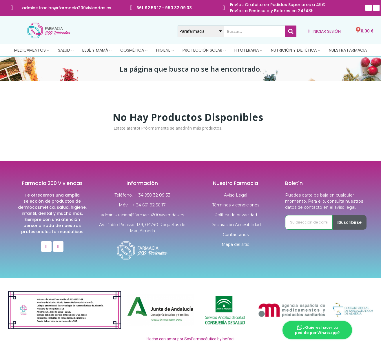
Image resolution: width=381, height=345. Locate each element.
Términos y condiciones (235, 205)
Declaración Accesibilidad (235, 224)
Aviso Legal (235, 195)
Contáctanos (236, 234)
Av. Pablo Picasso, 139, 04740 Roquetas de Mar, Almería (142, 227)
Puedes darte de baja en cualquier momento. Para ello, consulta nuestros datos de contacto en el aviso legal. (324, 201)
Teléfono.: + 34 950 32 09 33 (142, 195)
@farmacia (66, 8)
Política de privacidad (235, 214)
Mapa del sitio (235, 244)
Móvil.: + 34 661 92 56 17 (142, 205)
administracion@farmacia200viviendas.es (142, 214)
